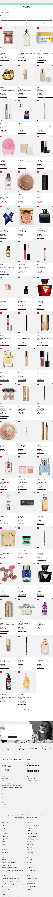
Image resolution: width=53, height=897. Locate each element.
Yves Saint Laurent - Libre (32, 833)
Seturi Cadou (29, 881)
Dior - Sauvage (30, 823)
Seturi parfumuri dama (31, 880)
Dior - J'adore (30, 831)
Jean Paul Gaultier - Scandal (32, 828)
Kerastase (3, 841)
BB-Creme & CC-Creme (31, 870)
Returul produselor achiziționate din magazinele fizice (12, 787)
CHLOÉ (3, 854)
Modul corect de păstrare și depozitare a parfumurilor (12, 876)
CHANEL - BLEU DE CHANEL (32, 839)
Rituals (3, 823)
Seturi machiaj (30, 884)
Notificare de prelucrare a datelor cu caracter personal (12, 785)
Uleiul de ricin (4, 860)
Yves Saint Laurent (5, 849)
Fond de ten (29, 873)
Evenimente (4, 806)
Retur (2, 797)
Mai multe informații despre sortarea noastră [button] (26, 706)
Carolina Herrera (5, 836)
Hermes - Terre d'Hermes (32, 836)
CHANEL (3, 846)
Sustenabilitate (4, 807)
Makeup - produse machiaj (32, 872)
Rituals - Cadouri (30, 830)
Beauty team (4, 804)
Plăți (2, 793)
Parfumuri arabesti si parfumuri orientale (34, 876)
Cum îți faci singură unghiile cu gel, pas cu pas (10, 865)
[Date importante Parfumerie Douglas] (26, 814)
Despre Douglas (5, 778)
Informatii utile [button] (4, 776)
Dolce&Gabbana (5, 852)
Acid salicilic (4, 892)
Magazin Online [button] (5, 790)
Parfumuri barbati (30, 860)
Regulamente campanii (6, 791)
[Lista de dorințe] (49, 6)
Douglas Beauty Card (31, 778)
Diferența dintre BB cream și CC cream (9, 868)
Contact (3, 799)
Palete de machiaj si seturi (32, 878)
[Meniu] (1, 6)
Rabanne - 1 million (30, 838)
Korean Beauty (30, 867)
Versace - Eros (30, 844)
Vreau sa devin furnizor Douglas (33, 780)
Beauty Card (29, 864)
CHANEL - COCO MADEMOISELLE (33, 825)
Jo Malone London (5, 838)
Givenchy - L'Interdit (31, 841)
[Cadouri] (41, 1)
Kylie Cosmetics (4, 850)
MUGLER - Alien (30, 852)
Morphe (3, 825)
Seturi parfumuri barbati (31, 886)
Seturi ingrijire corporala (31, 868)
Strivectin (3, 827)
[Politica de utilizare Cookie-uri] (13, 816)
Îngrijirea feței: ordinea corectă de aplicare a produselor (12, 870)
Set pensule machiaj (31, 883)
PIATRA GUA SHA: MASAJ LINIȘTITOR (9, 862)
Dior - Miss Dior (30, 847)
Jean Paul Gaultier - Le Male (32, 854)
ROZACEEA (4, 875)
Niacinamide (4, 864)
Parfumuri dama (30, 859)
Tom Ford (3, 844)
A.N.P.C (3, 780)
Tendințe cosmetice (5, 859)
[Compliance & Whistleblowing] (26, 816)
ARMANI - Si (29, 849)
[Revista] (45, 1)
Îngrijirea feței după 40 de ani (7, 891)
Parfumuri (29, 862)
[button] (51, 6)
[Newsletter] (49, 1)
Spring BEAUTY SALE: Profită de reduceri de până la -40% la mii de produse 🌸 (26, 4)
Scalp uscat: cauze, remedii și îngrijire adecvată (10, 878)
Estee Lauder (4, 835)
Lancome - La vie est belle (32, 827)
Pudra (28, 888)
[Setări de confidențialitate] (19, 818)
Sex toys (29, 875)
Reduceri (29, 865)
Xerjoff (3, 847)
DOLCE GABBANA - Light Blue (33, 835)
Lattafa (3, 831)
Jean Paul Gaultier (5, 833)
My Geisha (4, 830)
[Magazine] (37, 1)
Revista (3, 802)
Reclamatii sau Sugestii (6, 783)
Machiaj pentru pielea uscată (7, 880)
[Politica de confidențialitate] (13, 814)
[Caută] (51, 10)
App (2, 800)
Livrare (3, 795)
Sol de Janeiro (4, 828)
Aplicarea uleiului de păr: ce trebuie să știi (9, 867)
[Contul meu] (46, 6)
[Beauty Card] (32, 1)
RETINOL (3, 894)
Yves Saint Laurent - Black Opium (33, 850)
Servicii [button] (28, 776)
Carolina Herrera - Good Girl (32, 846)
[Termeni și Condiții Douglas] (40, 814)
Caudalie (3, 839)
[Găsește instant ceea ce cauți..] (26, 10)
